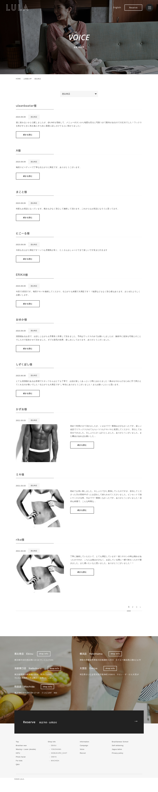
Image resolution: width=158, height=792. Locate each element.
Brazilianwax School (120, 742)
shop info (43, 653)
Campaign (84, 745)
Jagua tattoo (117, 749)
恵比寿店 (34, 117)
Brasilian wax (21, 745)
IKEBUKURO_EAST (59, 753)
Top (17, 742)
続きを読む (27, 134)
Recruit (83, 753)
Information (84, 742)
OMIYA (54, 757)
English (117, 7)
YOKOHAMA (56, 749)
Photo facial (21, 757)
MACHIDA (55, 761)
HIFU (18, 753)
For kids (19, 761)
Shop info (52, 742)
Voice (82, 749)
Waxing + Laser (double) (26, 749)
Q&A (18, 764)
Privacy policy (117, 753)
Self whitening (117, 745)
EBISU (53, 745)
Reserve (133, 7)
